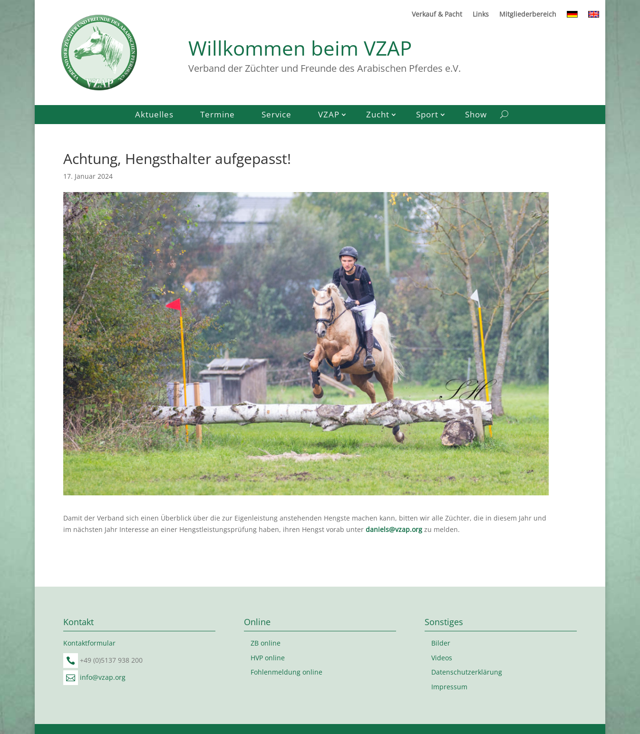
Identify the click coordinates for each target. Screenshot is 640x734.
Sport (427, 115)
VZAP (328, 115)
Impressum (449, 686)
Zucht (377, 115)
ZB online (266, 642)
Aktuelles (154, 115)
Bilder (440, 642)
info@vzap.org (103, 677)
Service (276, 115)
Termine (217, 115)
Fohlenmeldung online (286, 671)
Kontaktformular (89, 642)
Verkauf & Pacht (437, 15)
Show (476, 115)
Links (481, 15)
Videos (441, 657)
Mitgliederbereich (527, 15)
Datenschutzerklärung (466, 671)
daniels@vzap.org (394, 529)
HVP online (268, 657)
